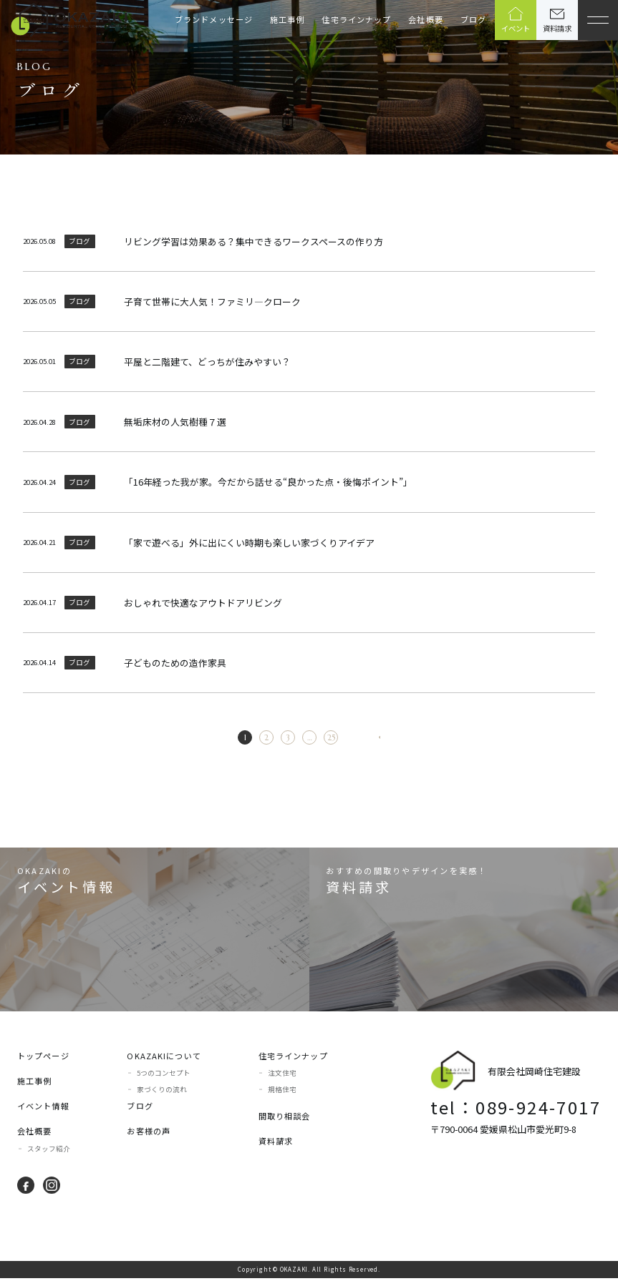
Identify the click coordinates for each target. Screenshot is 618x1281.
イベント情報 (43, 1108)
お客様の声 (148, 1133)
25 (316, 739)
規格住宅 (282, 1092)
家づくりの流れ (162, 1092)
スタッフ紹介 (48, 1152)
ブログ (473, 19)
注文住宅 (282, 1076)
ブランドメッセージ (214, 19)
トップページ (43, 1058)
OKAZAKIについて (164, 1058)
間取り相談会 (285, 1118)
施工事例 (287, 19)
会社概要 (425, 19)
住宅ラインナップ (356, 19)
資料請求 (276, 1143)
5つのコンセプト (163, 1076)
